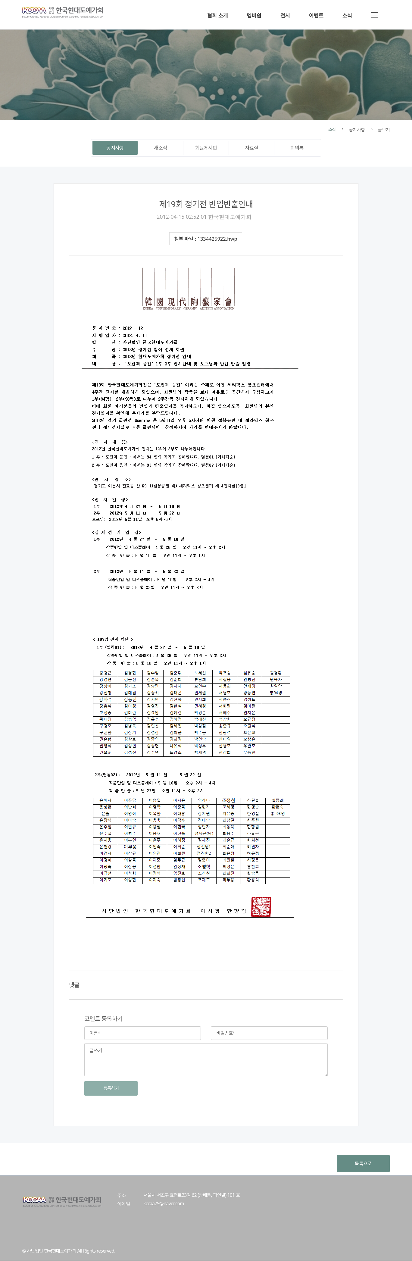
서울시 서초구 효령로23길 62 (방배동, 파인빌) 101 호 (191, 1195)
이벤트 (316, 15)
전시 (285, 15)
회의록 (296, 147)
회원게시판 (206, 147)
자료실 (251, 147)
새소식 (160, 147)
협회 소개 (217, 15)
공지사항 (115, 147)
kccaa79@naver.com (163, 1204)
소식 (347, 15)
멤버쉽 (254, 15)
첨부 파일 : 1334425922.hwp (205, 238)
